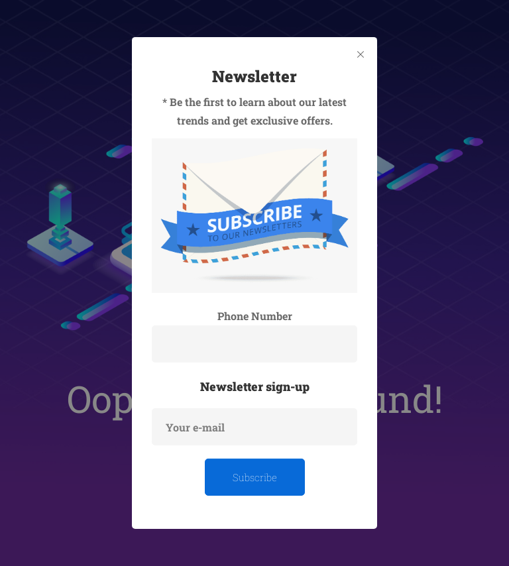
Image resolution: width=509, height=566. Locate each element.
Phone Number (254, 316)
